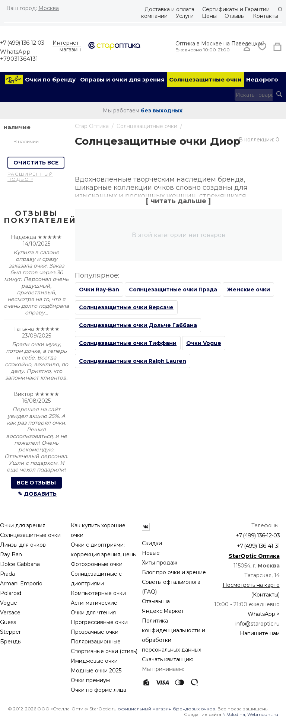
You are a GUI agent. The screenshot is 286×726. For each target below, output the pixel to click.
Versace (10, 612)
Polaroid (10, 593)
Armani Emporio (21, 583)
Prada (7, 573)
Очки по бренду (50, 79)
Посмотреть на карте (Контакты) (251, 590)
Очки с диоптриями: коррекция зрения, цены (104, 549)
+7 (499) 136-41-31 (258, 545)
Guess (8, 622)
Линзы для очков (23, 544)
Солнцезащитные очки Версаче (126, 307)
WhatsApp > (264, 614)
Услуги (185, 16)
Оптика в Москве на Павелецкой (219, 43)
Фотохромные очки (97, 564)
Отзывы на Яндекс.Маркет (163, 606)
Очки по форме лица (98, 690)
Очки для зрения (22, 525)
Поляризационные (96, 641)
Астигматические (94, 602)
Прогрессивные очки (99, 622)
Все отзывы (36, 482)
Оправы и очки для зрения (122, 79)
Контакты (265, 16)
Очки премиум (90, 680)
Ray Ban (11, 554)
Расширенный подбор (30, 176)
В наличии (26, 141)
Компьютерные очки (98, 593)
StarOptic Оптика (254, 556)
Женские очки (248, 289)
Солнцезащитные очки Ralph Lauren (132, 361)
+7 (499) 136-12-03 (22, 42)
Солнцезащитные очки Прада (173, 289)
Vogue (8, 602)
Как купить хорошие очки (98, 530)
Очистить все (35, 162)
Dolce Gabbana (20, 564)
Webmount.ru (262, 714)
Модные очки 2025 (96, 670)
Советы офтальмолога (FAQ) (171, 587)
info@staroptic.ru (257, 623)
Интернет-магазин (67, 46)
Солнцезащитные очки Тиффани (128, 343)
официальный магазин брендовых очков (166, 708)
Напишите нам (260, 633)
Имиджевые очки (94, 661)
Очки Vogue (203, 343)
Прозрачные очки (94, 632)
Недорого (262, 79)
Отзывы (235, 16)
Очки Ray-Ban (99, 289)
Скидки (152, 543)
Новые (151, 553)
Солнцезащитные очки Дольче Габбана (138, 325)
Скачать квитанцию (168, 659)
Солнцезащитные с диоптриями (96, 578)
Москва (48, 8)
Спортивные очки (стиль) (104, 651)
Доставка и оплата (169, 9)
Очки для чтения (93, 612)
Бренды (11, 641)
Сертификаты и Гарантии (236, 9)
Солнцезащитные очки (205, 79)
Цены (209, 16)
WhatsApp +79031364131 (19, 55)
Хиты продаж (159, 562)
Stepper (10, 632)
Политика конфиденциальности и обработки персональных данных (173, 635)
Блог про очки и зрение (174, 572)
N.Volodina (233, 714)
